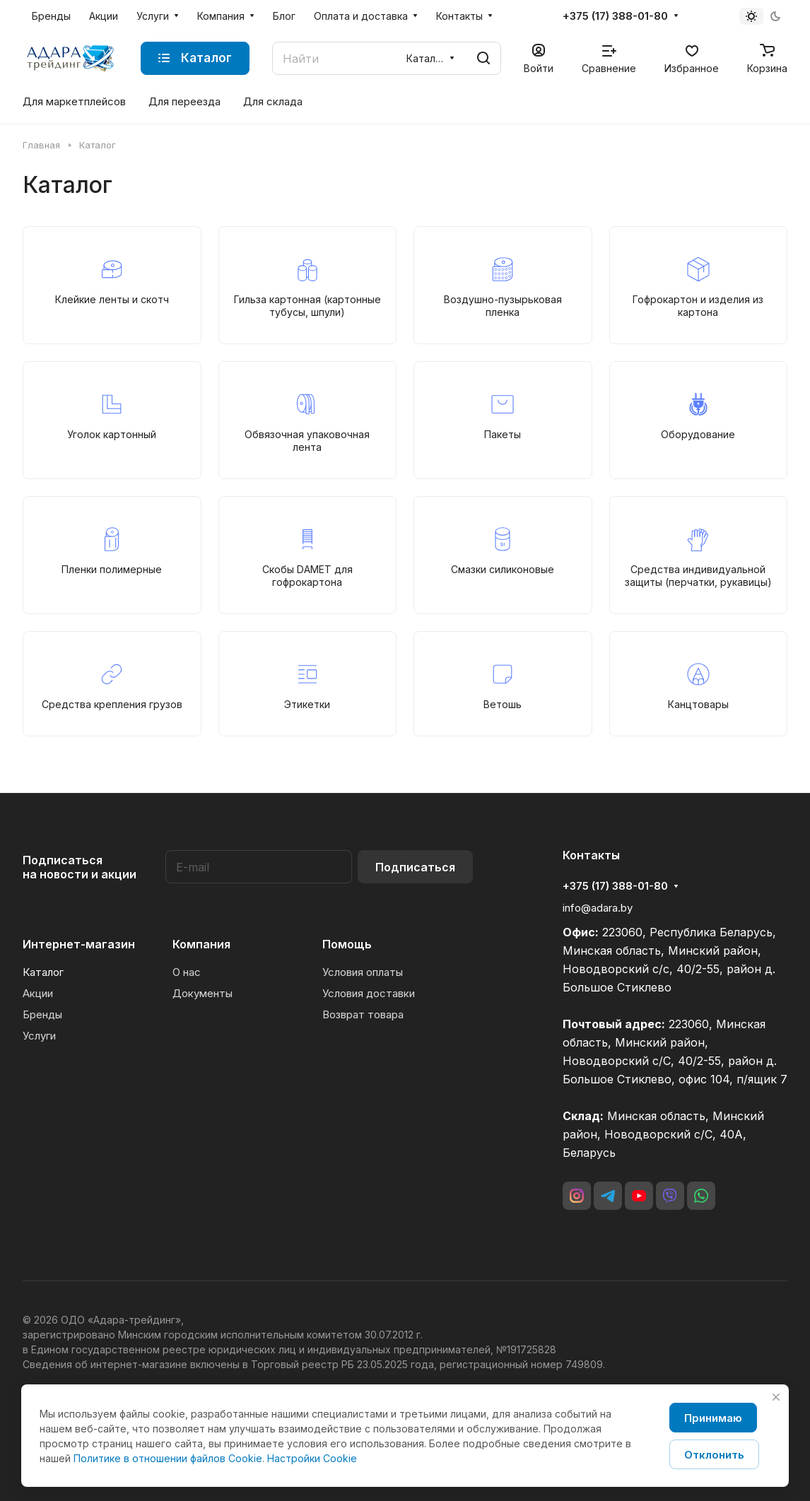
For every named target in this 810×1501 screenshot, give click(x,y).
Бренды (42, 1014)
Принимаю (713, 1418)
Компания (201, 944)
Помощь (347, 944)
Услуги (39, 1035)
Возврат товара (363, 1014)
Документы (202, 993)
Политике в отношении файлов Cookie (168, 1458)
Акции (38, 993)
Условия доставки (368, 993)
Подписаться (415, 867)
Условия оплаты (362, 972)
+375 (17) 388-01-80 (615, 16)
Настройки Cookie (312, 1458)
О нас (186, 972)
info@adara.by (598, 907)
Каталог (43, 972)
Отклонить (714, 1454)
